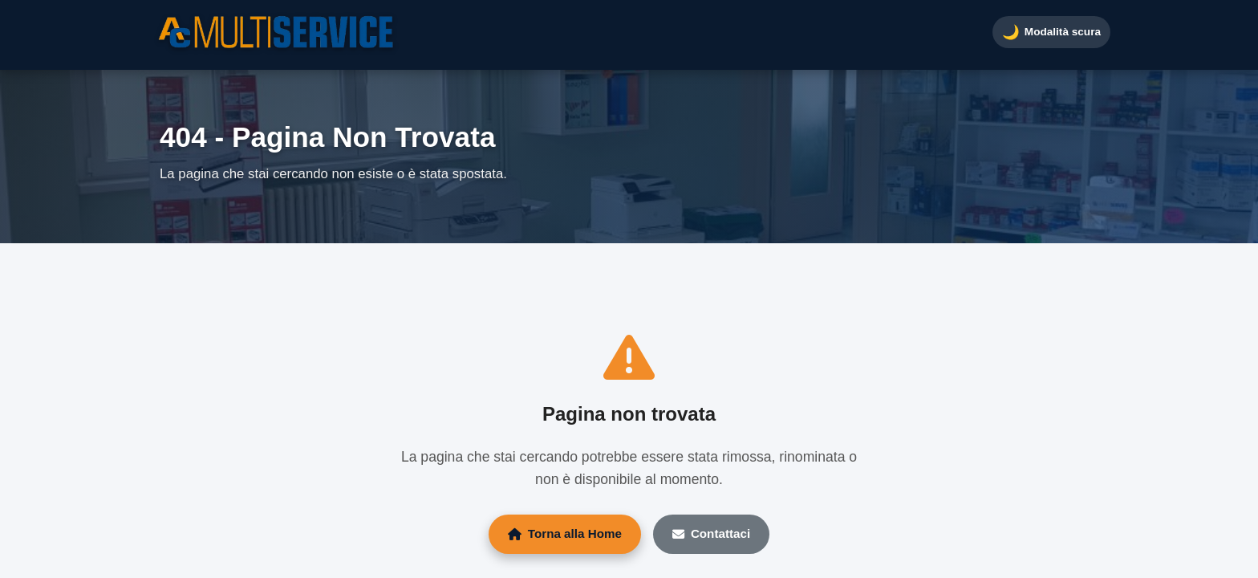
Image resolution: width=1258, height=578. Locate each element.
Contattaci (711, 533)
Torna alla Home (565, 533)
